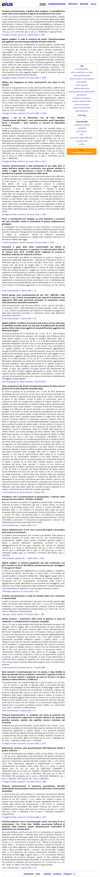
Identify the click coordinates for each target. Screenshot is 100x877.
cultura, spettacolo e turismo (82, 72)
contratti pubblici (81, 69)
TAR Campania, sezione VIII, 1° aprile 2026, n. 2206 (23, 558)
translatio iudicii (82, 141)
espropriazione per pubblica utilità (82, 91)
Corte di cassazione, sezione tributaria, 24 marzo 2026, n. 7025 (28, 242)
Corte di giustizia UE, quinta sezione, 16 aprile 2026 (23, 492)
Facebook (57, 874)
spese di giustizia (81, 111)
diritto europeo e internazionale (82, 79)
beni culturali (82, 131)
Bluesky (47, 874)
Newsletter (29, 874)
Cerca (93, 3)
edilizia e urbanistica (81, 88)
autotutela (82, 128)
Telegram (67, 874)
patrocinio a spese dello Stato (82, 138)
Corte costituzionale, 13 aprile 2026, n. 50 (19, 867)
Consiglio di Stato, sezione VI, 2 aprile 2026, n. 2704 (23, 35)
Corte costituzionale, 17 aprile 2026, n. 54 (19, 318)
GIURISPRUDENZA (57, 3)
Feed (38, 874)
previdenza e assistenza (82, 98)
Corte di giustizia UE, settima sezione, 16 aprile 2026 (23, 381)
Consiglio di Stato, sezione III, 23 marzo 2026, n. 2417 (24, 743)
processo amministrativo (81, 101)
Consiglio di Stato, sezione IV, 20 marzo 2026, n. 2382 (24, 781)
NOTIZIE (84, 3)
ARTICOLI (73, 3)
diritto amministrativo (81, 75)
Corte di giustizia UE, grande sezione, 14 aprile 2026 (23, 667)
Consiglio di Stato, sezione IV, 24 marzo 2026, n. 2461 (24, 214)
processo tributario (81, 104)
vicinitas (82, 144)
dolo (81, 134)
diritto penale (82, 82)
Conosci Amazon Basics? (81, 152)
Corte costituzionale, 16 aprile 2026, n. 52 (19, 525)
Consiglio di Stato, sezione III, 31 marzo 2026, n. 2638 (24, 78)
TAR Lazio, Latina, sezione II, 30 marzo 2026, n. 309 (23, 614)
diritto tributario (82, 85)
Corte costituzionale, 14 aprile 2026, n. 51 (19, 710)
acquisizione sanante (82, 125)
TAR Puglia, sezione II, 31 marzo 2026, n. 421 (20, 591)
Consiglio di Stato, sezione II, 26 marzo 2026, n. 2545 (24, 161)
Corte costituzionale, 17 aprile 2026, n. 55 (19, 290)
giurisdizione (82, 95)
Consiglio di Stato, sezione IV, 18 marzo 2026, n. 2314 (24, 817)
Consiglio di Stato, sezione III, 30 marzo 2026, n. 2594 (24, 113)
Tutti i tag (82, 115)
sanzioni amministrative (82, 108)
